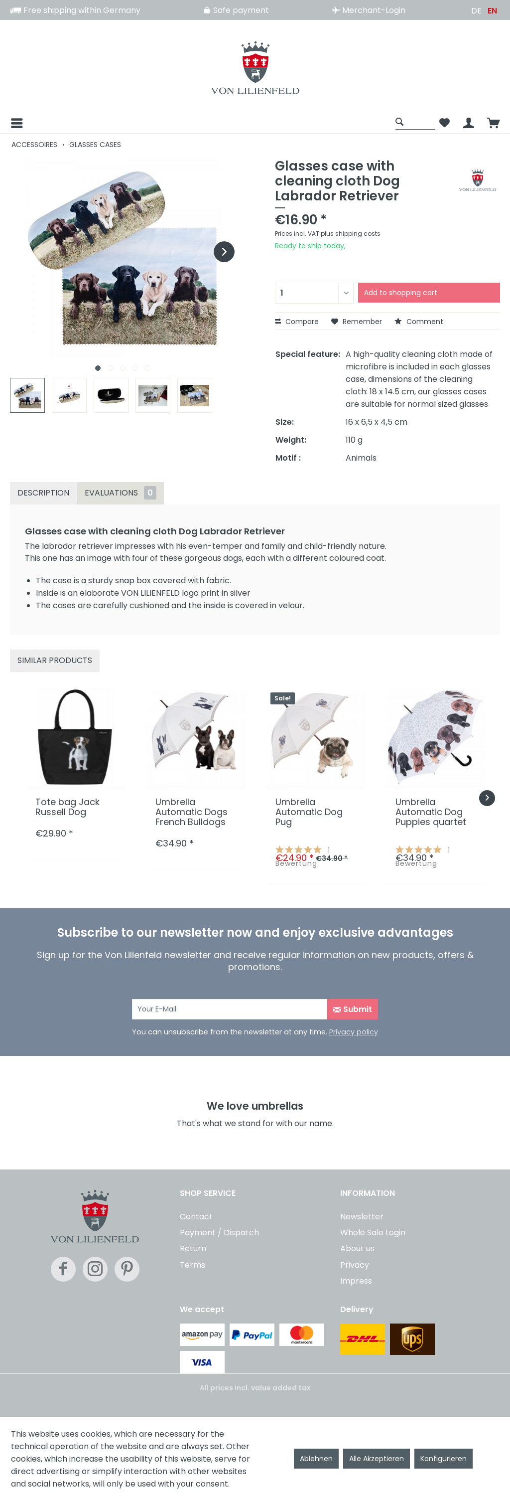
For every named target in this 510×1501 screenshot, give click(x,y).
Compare (297, 322)
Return (193, 1248)
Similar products (54, 660)
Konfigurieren (443, 1459)
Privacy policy (353, 1032)
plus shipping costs (351, 233)
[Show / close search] (415, 121)
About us (357, 1248)
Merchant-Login (368, 10)
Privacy (354, 1265)
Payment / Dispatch (219, 1232)
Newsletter (361, 1216)
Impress (356, 1281)
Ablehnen (316, 1459)
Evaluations (120, 493)
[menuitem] (200, 123)
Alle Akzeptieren (376, 1459)
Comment (418, 322)
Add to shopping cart (400, 293)
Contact (196, 1216)
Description (43, 493)
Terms (192, 1265)
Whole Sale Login (372, 1232)
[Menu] (16, 123)
